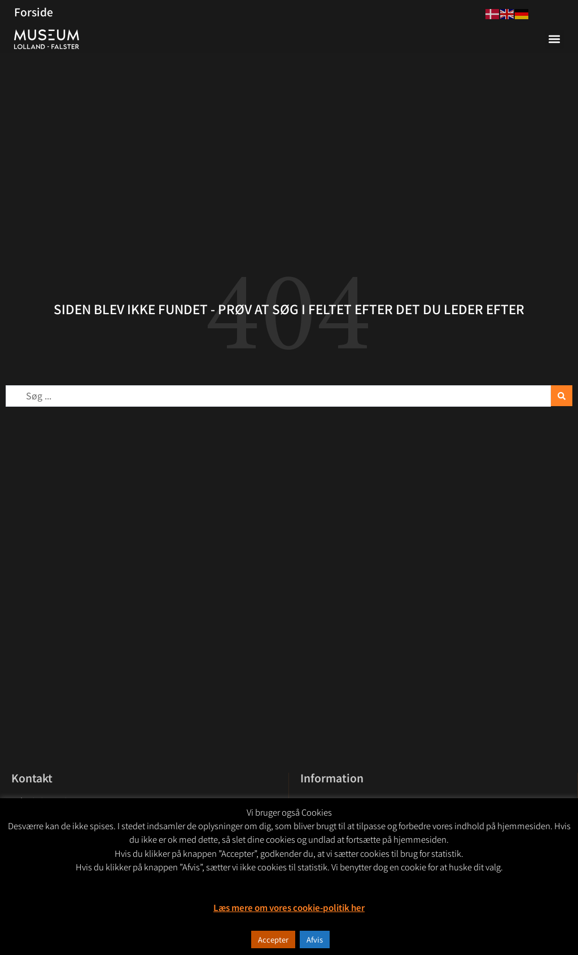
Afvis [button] (314, 939)
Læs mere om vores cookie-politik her (289, 907)
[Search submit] (561, 395)
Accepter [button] (273, 939)
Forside (33, 12)
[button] (554, 39)
